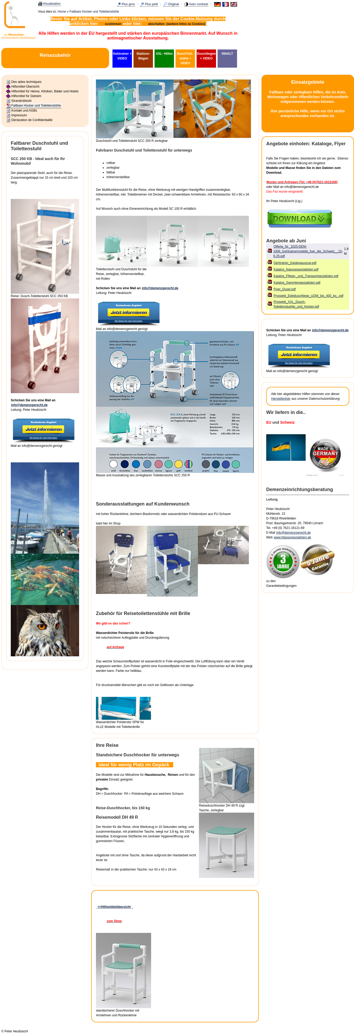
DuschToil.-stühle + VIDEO (185, 58)
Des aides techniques (26, 82)
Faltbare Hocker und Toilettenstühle (94, 11)
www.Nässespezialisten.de (292, 537)
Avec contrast (198, 4)
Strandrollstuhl (21, 101)
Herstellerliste (280, 399)
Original (173, 4)
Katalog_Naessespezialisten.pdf (296, 269)
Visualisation (51, 4)
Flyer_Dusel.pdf (285, 289)
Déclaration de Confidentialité (32, 120)
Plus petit (151, 4)
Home (62, 11)
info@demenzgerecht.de (29, 405)
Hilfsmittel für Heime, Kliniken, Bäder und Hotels (44, 91)
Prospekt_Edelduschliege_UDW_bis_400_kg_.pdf (308, 296)
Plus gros (128, 4)
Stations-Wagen (143, 56)
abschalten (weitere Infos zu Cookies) (177, 24)
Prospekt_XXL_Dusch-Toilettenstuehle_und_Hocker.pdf (296, 304)
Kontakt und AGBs (24, 110)
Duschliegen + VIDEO (206, 56)
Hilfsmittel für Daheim (26, 96)
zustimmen (113, 24)
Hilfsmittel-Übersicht (25, 86)
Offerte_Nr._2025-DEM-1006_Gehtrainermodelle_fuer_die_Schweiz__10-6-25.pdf (308, 251)
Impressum (19, 115)
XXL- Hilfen (164, 54)
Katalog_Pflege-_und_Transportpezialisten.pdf (306, 276)
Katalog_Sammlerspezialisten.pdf (297, 282)
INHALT (227, 54)
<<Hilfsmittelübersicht (114, 907)
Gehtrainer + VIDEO (122, 56)
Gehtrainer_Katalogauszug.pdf (295, 263)
